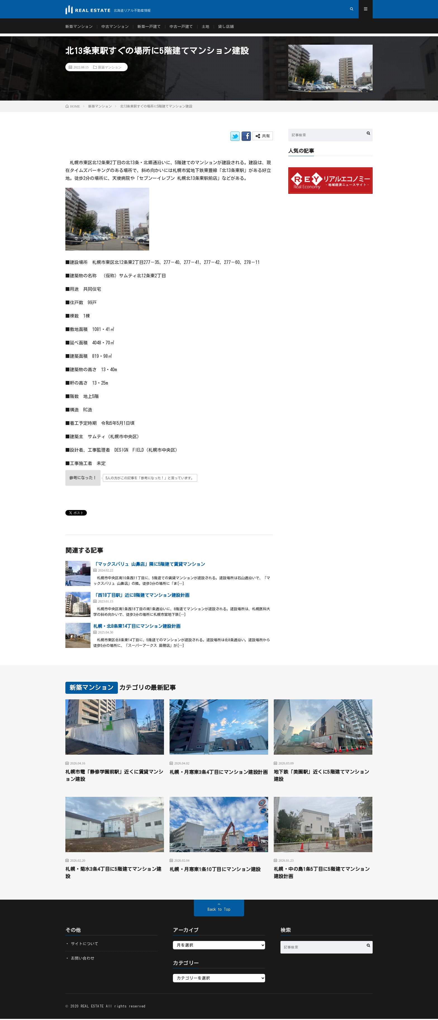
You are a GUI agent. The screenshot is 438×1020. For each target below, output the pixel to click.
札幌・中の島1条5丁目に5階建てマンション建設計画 (322, 873)
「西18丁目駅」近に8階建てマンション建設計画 (141, 595)
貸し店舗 (226, 28)
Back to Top (219, 910)
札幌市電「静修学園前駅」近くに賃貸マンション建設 (114, 775)
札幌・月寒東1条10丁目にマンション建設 (217, 869)
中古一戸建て (181, 28)
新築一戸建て (149, 28)
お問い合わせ (82, 959)
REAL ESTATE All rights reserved (113, 1007)
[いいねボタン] (83, 478)
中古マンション (115, 28)
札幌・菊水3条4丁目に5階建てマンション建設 (113, 873)
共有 (263, 136)
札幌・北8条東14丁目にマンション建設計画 (136, 626)
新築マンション (79, 28)
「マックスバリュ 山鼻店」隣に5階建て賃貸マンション (149, 564)
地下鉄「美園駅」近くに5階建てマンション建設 (322, 775)
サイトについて (84, 945)
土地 (206, 28)
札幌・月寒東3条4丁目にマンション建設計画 (219, 775)
